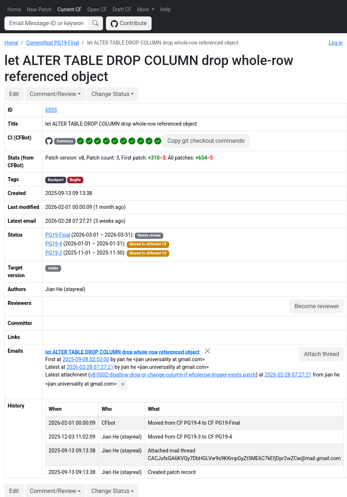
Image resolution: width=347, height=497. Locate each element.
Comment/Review (53, 94)
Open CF (97, 9)
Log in (336, 43)
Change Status (110, 94)
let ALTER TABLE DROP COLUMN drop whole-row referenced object (122, 352)
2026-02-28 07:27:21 (89, 367)
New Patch (39, 9)
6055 (51, 110)
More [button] (143, 9)
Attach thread (321, 354)
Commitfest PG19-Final (52, 43)
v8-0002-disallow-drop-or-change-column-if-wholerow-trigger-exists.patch (173, 375)
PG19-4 (53, 243)
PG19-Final (57, 235)
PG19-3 (53, 253)
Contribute (129, 23)
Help (165, 9)
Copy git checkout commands (206, 140)
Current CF (69, 9)
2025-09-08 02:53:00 (85, 359)
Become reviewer (316, 306)
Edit (14, 94)
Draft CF (122, 9)
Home (14, 9)
